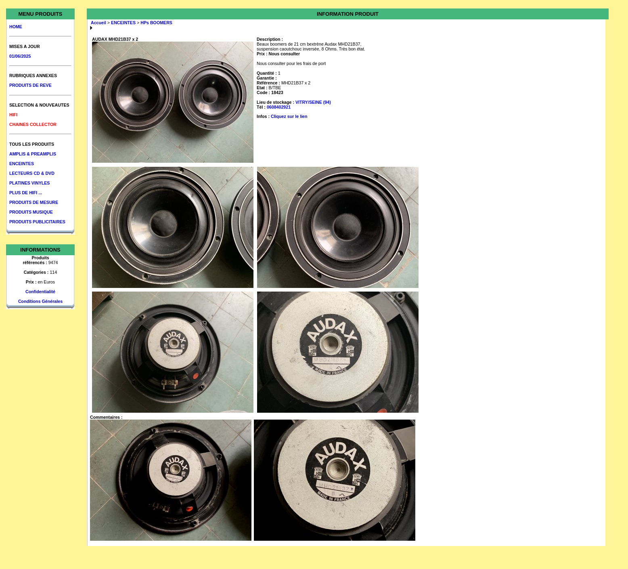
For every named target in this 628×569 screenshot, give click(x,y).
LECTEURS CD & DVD (31, 173)
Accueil (98, 22)
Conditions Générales (40, 301)
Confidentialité (40, 291)
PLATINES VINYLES (29, 183)
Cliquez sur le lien (289, 116)
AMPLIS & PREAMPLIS (32, 153)
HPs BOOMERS (156, 22)
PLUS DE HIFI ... (25, 192)
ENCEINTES (21, 163)
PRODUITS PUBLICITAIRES (37, 221)
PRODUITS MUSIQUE (31, 212)
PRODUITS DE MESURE (33, 202)
